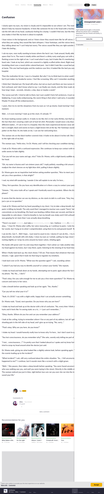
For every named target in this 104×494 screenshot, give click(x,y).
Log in (87, 5)
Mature (45, 5)
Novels (29, 5)
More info (4, 485)
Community (37, 5)
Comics (23, 5)
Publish (94, 5)
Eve (20, 391)
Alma (21, 402)
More (51, 5)
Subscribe (89, 39)
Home (17, 5)
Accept (96, 485)
